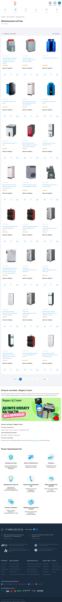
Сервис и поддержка (56, 569)
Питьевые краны (46, 574)
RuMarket (40, 584)
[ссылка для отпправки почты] (46, 10)
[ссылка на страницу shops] (15, 10)
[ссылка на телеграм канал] (34, 529)
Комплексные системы (14, 563)
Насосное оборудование (32, 571)
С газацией (45, 571)
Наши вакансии (4, 569)
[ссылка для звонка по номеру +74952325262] (36, 10)
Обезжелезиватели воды (14, 569)
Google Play (15, 584)
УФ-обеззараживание (31, 569)
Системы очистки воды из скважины (17, 574)
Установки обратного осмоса (33, 566)
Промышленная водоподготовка (34, 563)
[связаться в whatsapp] (26, 10)
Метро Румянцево (8, 538)
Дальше (45, 379)
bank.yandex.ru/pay (34, 440)
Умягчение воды (13, 571)
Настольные (45, 569)
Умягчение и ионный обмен (33, 574)
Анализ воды (55, 563)
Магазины (3, 566)
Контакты (3, 574)
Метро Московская (36, 538)
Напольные (45, 566)
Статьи (2, 571)
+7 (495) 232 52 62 (12, 529)
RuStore (32, 584)
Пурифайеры (46, 563)
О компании (4, 563)
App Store (6, 584)
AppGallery (24, 584)
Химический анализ (56, 566)
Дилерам (54, 571)
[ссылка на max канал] (37, 529)
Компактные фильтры (14, 566)
